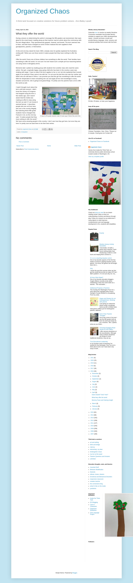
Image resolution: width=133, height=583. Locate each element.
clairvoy (92, 447)
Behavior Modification (96, 469)
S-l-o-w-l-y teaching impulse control (101, 258)
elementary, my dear (96, 449)
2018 (92, 366)
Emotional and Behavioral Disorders (101, 477)
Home (49, 146)
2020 (92, 360)
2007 (92, 434)
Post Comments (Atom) (31, 149)
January (94, 409)
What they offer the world (99, 397)
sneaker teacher (95, 481)
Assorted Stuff (94, 467)
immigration (24, 132)
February (95, 406)
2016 (92, 371)
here (96, 32)
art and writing (94, 442)
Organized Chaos (43, 11)
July (93, 384)
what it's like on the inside (98, 486)
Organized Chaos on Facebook (99, 141)
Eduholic (92, 472)
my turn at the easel (96, 454)
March (94, 403)
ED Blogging (94, 502)
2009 (92, 428)
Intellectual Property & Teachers (100, 288)
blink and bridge (95, 444)
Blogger (74, 573)
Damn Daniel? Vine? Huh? (100, 395)
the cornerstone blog (96, 484)
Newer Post (20, 146)
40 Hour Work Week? (96, 277)
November (95, 373)
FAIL (91, 268)
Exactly (102, 233)
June (93, 387)
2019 (92, 363)
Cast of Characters (93, 505)
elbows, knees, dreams (97, 474)
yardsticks (93, 488)
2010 (92, 426)
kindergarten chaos (96, 452)
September (95, 379)
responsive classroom (96, 479)
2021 (92, 357)
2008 (92, 431)
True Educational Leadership (99, 341)
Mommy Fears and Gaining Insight (102, 400)
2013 (92, 417)
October (94, 376)
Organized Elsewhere (93, 509)
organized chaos (96, 147)
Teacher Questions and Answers (100, 456)
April (93, 392)
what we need (99, 212)
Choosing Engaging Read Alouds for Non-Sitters (107, 328)
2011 (92, 423)
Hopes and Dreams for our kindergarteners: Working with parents (108, 300)
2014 (92, 415)
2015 (92, 412)
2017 (92, 368)
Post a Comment (24, 142)
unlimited (93, 459)
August (94, 381)
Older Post (77, 146)
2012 (92, 420)
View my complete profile (96, 156)
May (93, 389)
